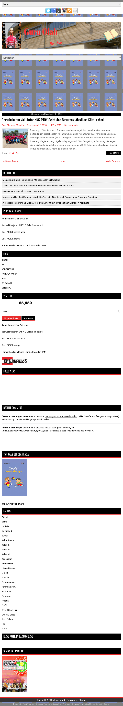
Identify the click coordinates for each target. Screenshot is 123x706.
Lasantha (57, 704)
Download (7, 531)
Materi (5, 573)
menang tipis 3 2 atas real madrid (61, 416)
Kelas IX (5, 545)
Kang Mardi (60, 700)
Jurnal (5, 535)
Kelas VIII (6, 554)
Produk (5, 600)
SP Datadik (7, 283)
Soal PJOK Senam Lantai (13, 232)
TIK (3, 624)
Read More (114, 153)
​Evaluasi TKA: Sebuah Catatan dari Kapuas (23, 191)
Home (62, 161)
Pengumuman (8, 582)
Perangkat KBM (9, 586)
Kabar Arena (8, 540)
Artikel (5, 517)
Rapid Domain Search (100, 704)
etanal (5, 260)
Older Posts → (113, 161)
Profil (4, 605)
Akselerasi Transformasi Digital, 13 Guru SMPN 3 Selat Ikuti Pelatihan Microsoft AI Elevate (46, 203)
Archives (28, 318)
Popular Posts (11, 318)
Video (4, 628)
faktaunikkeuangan (12, 416)
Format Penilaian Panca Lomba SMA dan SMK (24, 245)
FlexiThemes (28, 704)
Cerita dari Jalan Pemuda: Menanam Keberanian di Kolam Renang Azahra (38, 185)
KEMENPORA (8, 269)
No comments (71, 125)
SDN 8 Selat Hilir (9, 610)
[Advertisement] (61, 85)
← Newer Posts (10, 161)
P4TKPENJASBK (9, 274)
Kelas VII (6, 549)
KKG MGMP (55, 125)
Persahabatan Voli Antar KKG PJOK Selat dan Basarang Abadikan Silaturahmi (53, 120)
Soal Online (7, 619)
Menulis (5, 577)
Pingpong (6, 596)
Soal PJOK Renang (11, 238)
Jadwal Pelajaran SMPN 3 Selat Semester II (22, 225)
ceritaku (5, 526)
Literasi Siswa (8, 568)
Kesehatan (7, 559)
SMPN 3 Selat (8, 614)
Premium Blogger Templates (76, 704)
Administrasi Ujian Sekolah (15, 218)
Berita (4, 521)
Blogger (83, 700)
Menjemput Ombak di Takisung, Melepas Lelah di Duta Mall (31, 180)
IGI (3, 264)
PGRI (4, 278)
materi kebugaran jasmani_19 (59, 427)
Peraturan (6, 591)
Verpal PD (6, 288)
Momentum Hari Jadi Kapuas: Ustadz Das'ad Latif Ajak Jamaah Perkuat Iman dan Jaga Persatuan (50, 197)
